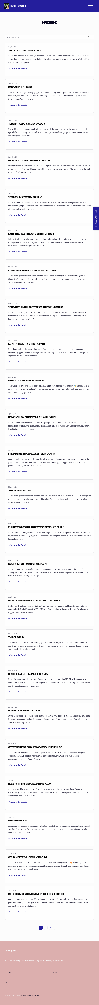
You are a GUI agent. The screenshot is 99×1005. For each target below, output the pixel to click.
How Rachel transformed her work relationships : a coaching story (34, 600)
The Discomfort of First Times (19, 490)
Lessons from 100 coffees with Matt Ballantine (26, 344)
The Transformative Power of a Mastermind (25, 197)
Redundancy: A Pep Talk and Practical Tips (24, 710)
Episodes (8, 972)
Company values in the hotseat (20, 87)
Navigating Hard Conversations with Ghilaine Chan (27, 564)
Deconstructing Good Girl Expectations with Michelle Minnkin (32, 417)
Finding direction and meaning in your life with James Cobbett (32, 270)
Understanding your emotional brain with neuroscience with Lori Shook (36, 894)
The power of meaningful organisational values (26, 124)
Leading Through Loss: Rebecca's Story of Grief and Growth (31, 234)
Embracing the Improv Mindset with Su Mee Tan (26, 380)
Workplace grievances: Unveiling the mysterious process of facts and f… (36, 527)
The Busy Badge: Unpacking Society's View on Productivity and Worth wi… (36, 307)
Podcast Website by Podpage (30, 995)
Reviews (54, 972)
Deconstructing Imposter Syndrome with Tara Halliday (29, 784)
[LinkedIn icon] (6, 982)
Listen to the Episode (17, 68)
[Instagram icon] (11, 982)
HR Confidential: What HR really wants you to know (28, 674)
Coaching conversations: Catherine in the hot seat (27, 857)
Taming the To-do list (16, 637)
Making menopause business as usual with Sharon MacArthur (31, 454)
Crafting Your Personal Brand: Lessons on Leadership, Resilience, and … (36, 747)
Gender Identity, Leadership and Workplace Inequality (29, 160)
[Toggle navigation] (90, 6)
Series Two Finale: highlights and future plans (26, 50)
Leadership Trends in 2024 (18, 820)
